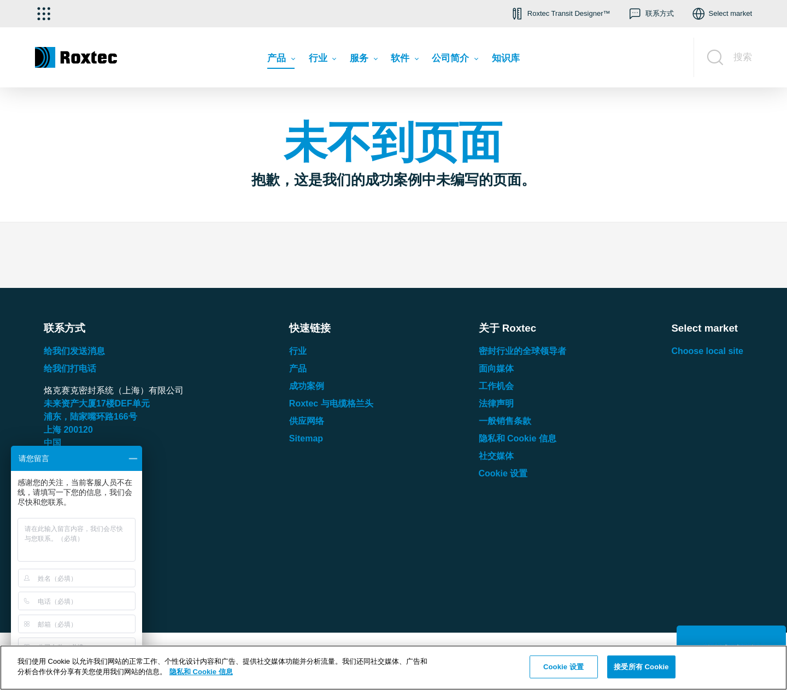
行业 (298, 351)
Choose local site (707, 351)
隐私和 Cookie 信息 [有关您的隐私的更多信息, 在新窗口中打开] (201, 672)
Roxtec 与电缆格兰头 (331, 403)
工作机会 (496, 386)
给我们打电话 (70, 368)
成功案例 (306, 386)
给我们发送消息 (74, 351)
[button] (560, 13)
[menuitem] (281, 61)
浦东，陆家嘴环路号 (90, 416)
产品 (298, 368)
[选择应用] (43, 13)
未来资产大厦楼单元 (97, 403)
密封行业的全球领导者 (522, 351)
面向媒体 (496, 368)
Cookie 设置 (503, 473)
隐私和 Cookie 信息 (517, 438)
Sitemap (306, 438)
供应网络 (306, 421)
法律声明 (496, 403)
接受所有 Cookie (641, 667)
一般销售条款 (505, 421)
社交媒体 (496, 456)
